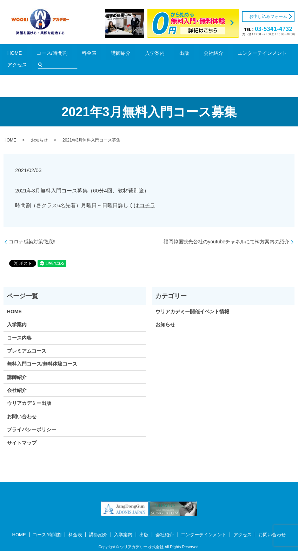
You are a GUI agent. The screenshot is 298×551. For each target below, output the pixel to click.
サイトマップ (22, 432)
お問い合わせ (22, 406)
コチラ (147, 195)
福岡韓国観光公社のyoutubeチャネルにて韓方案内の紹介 (226, 231)
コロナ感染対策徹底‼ (32, 231)
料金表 (75, 54)
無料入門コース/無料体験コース (42, 353)
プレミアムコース (26, 340)
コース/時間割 (51, 54)
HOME (26, 54)
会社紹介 (153, 54)
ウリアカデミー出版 (29, 393)
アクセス (221, 54)
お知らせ (39, 129)
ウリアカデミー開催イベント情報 (192, 301)
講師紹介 (95, 54)
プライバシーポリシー (31, 419)
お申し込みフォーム (268, 16)
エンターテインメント (187, 54)
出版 (135, 54)
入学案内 (117, 54)
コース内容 (19, 327)
